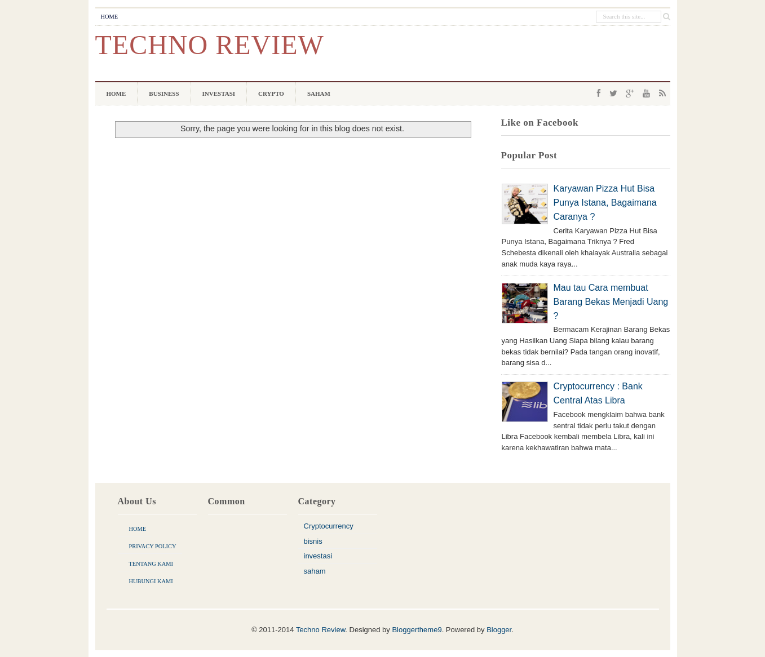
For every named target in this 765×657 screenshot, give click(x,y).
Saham (318, 93)
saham (315, 571)
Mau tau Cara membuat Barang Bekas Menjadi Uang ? (611, 302)
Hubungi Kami (151, 581)
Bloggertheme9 (416, 629)
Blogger (499, 629)
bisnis (313, 541)
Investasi (219, 93)
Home (109, 17)
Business (164, 93)
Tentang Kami (151, 564)
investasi (318, 556)
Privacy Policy (152, 546)
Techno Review (209, 45)
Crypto (271, 93)
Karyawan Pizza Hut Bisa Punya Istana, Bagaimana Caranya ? (605, 202)
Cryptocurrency (328, 526)
